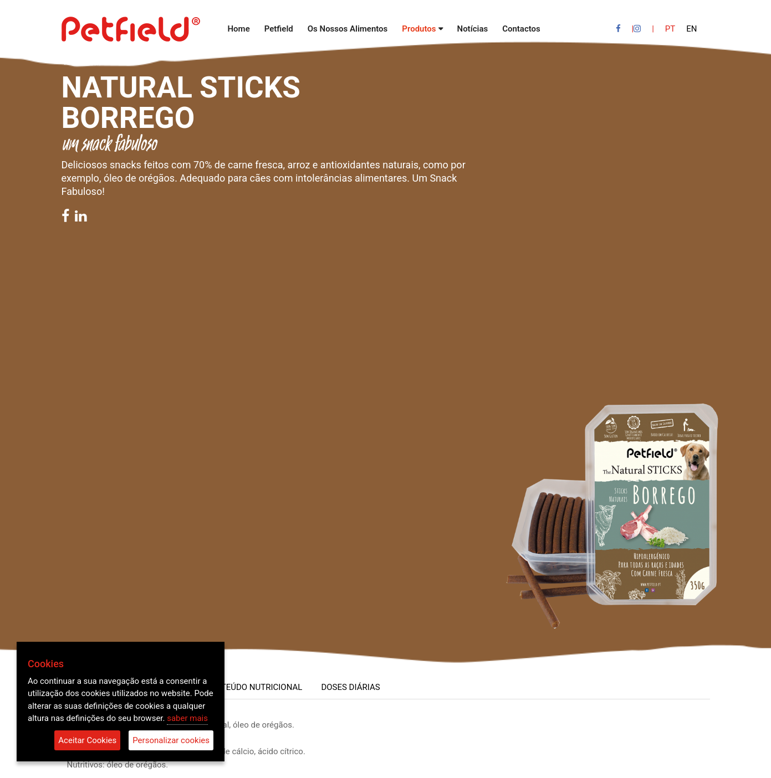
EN (691, 29)
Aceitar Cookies (87, 740)
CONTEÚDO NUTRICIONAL (253, 687)
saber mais (187, 718)
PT (670, 29)
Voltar (82, 62)
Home (239, 29)
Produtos (419, 29)
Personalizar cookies (171, 740)
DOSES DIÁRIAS (350, 687)
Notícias (472, 29)
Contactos (521, 29)
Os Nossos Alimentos (348, 29)
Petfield (278, 29)
